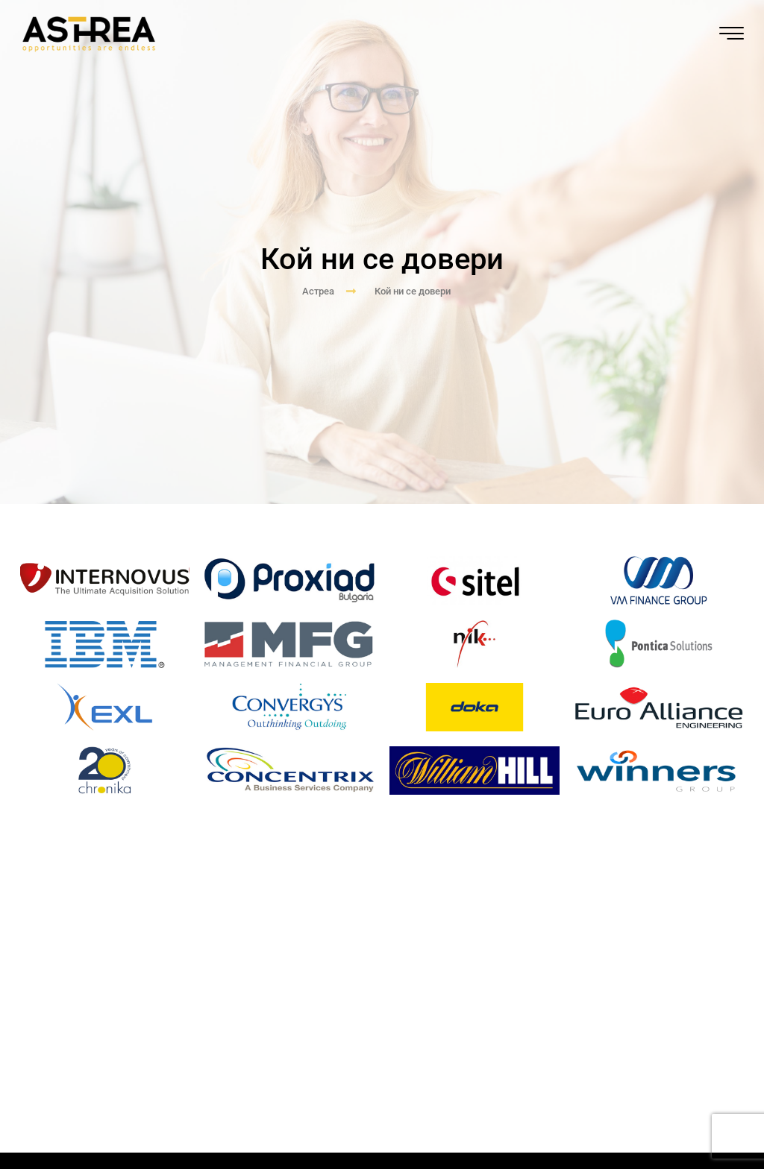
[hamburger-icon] (731, 34)
